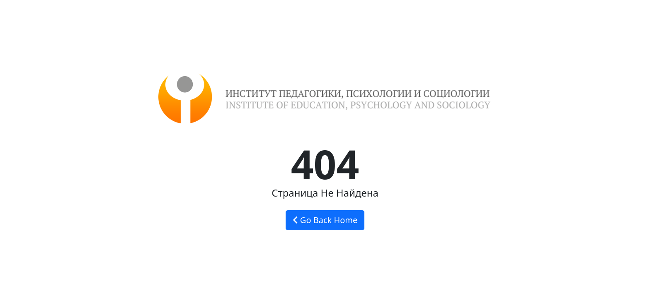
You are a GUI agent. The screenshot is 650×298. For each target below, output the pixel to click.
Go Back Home (325, 220)
